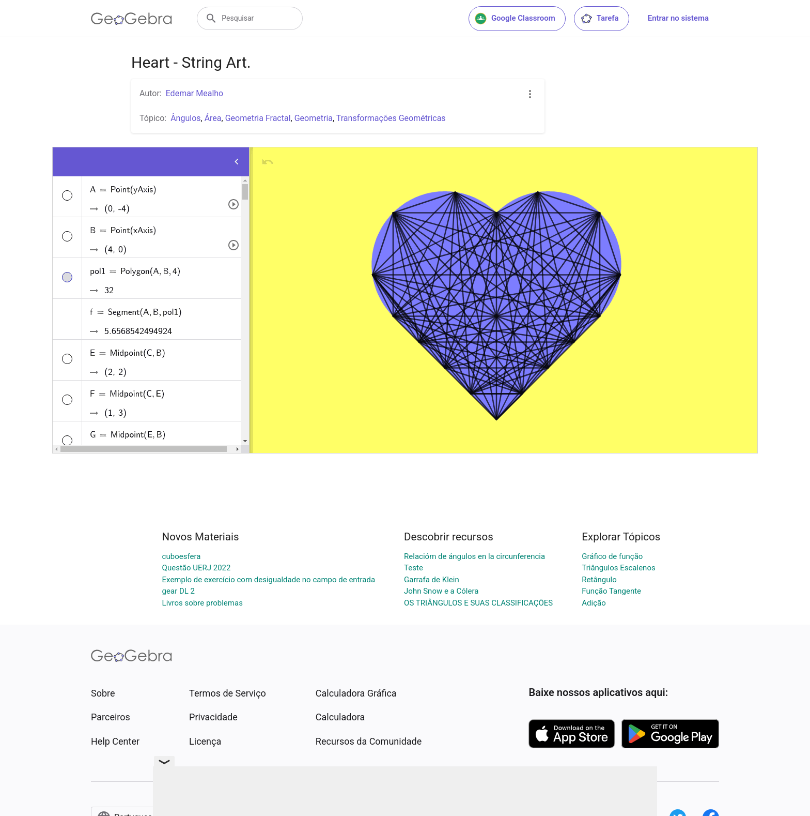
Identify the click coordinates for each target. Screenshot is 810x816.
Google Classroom (515, 18)
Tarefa (599, 18)
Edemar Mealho (195, 93)
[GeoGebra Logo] (131, 18)
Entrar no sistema (678, 18)
